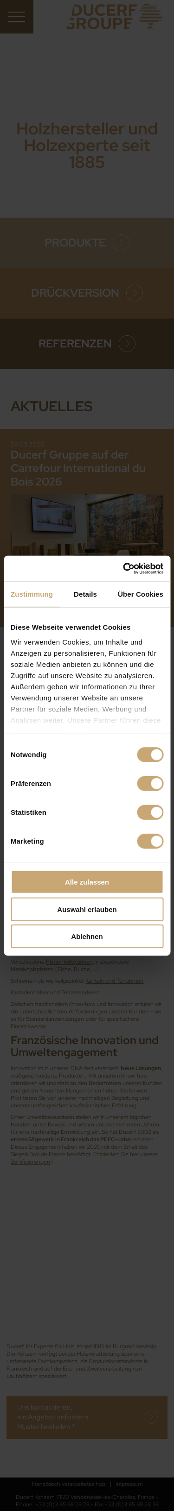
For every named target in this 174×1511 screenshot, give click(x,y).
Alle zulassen (87, 882)
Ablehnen (87, 936)
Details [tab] (85, 594)
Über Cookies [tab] (140, 594)
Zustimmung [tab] (32, 594)
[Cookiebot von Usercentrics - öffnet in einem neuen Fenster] (123, 568)
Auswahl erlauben (86, 909)
